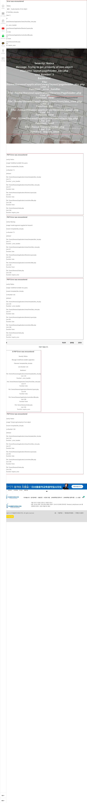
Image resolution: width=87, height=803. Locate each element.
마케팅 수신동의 (79, 513)
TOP (3, 795)
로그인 (21, 490)
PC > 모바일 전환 (8, 516)
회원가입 (26, 490)
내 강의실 (16, 490)
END (3, 800)
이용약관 (60, 513)
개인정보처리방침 (68, 513)
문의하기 (10, 490)
